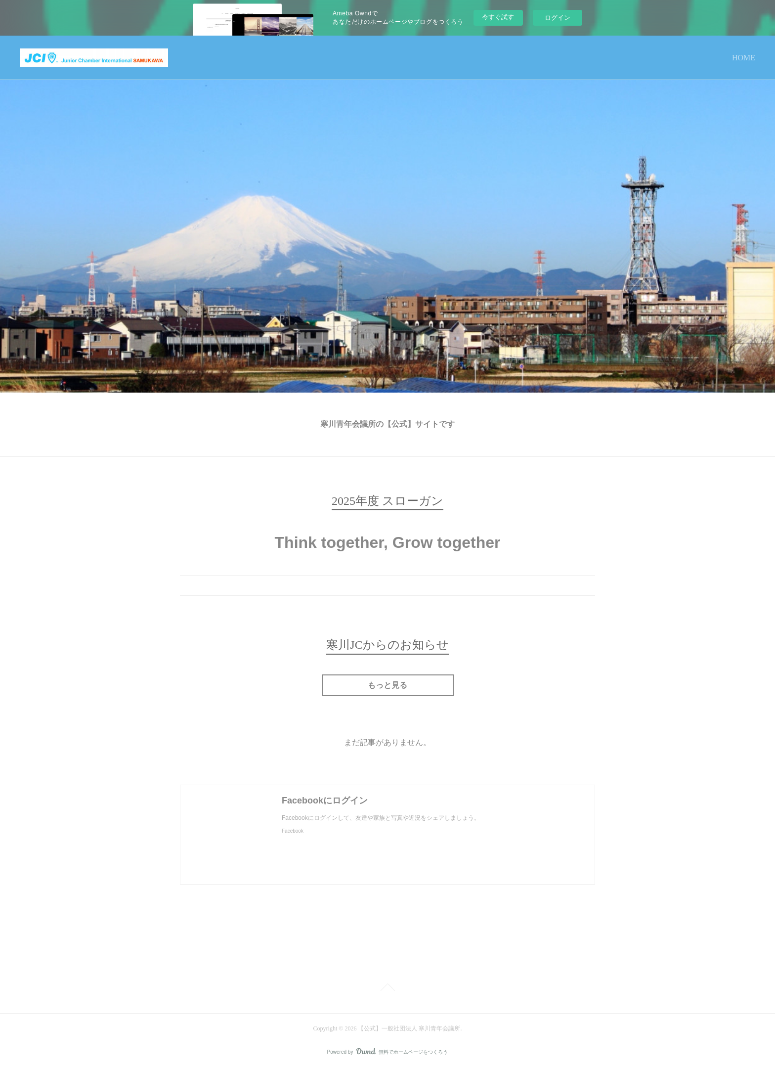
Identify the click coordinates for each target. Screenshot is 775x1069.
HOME (743, 57)
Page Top (387, 988)
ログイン (557, 17)
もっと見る (387, 685)
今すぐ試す (498, 17)
